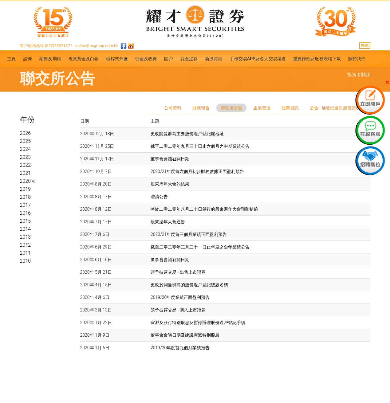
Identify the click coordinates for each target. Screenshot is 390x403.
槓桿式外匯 (117, 58)
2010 (25, 261)
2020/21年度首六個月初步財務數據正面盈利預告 (197, 171)
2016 (25, 213)
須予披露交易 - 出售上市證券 (178, 272)
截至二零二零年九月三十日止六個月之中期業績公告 (200, 146)
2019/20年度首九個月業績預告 (180, 347)
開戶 (168, 58)
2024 (25, 149)
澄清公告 (159, 196)
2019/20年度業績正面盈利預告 (180, 297)
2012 (25, 245)
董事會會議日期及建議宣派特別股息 (185, 335)
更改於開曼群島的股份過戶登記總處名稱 (189, 284)
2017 (25, 205)
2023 (25, 157)
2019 (25, 189)
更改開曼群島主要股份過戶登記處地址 (187, 133)
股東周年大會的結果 (170, 184)
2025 (25, 141)
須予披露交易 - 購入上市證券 (178, 309)
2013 (25, 237)
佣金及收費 (146, 58)
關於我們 (356, 58)
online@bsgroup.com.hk (96, 45)
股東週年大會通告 (168, 221)
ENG (365, 45)
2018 (25, 197)
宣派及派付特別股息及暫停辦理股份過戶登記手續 (198, 322)
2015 (25, 221)
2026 (25, 133)
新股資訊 (213, 58)
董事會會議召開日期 (170, 158)
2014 (25, 229)
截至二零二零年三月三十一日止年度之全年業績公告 (200, 247)
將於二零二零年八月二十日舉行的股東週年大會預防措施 (204, 209)
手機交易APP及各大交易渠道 (258, 58)
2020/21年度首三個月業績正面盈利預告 (189, 234)
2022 (25, 165)
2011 (25, 253)
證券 (27, 58)
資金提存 (189, 58)
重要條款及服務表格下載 (317, 58)
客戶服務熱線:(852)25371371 (46, 45)
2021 (25, 173)
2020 (26, 181)
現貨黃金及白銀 (84, 58)
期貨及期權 (50, 58)
